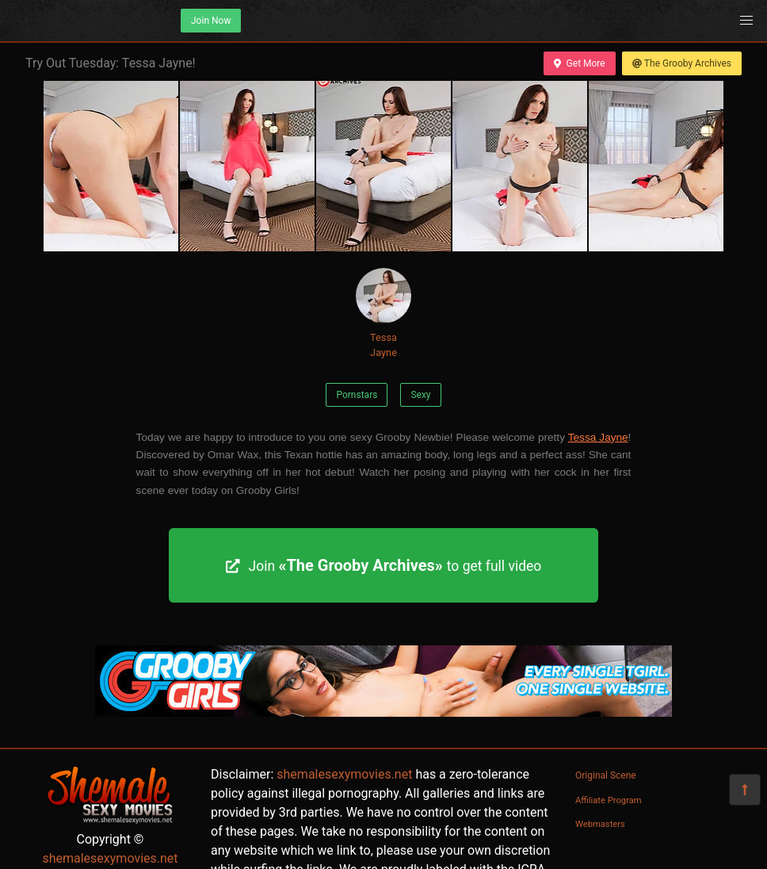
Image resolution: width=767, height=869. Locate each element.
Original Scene (605, 775)
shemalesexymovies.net (109, 858)
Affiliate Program (608, 800)
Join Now (211, 20)
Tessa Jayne (383, 313)
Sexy (420, 394)
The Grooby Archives (681, 63)
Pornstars (356, 394)
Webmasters (600, 824)
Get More (579, 63)
